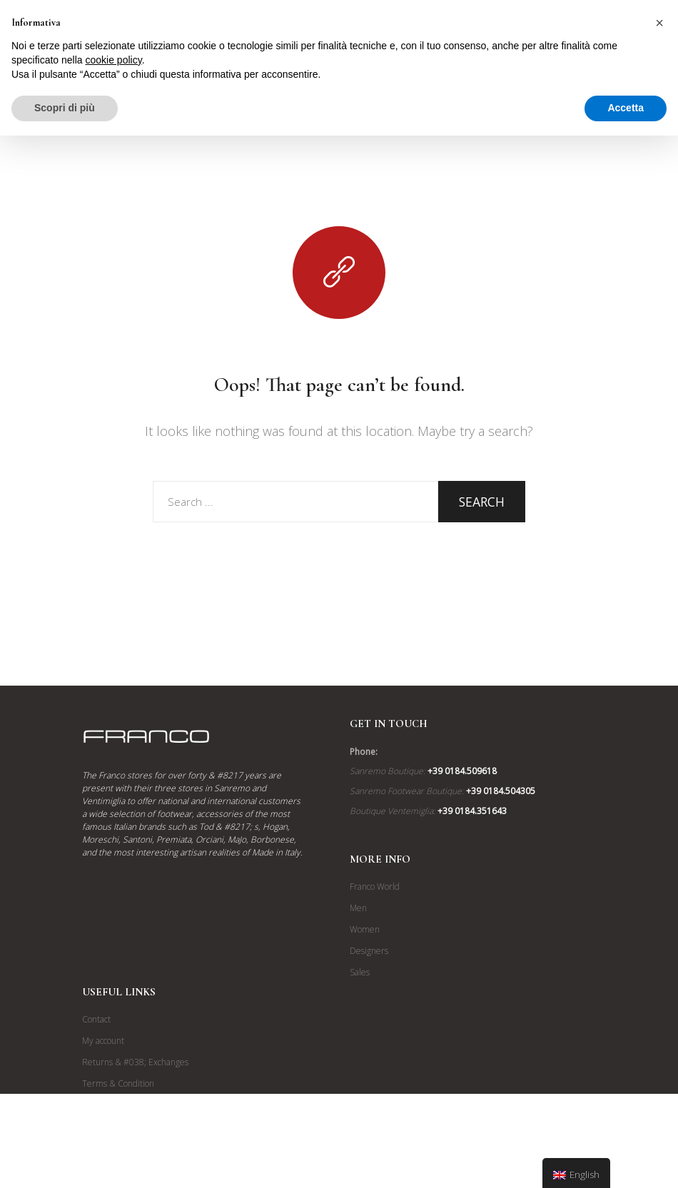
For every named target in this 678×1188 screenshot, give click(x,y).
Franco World (375, 886)
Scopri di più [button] (64, 107)
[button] (659, 22)
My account (103, 1041)
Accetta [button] (625, 107)
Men (358, 908)
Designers (369, 951)
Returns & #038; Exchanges (135, 1062)
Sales (360, 972)
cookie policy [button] (114, 60)
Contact (96, 1019)
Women (365, 929)
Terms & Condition (118, 1083)
